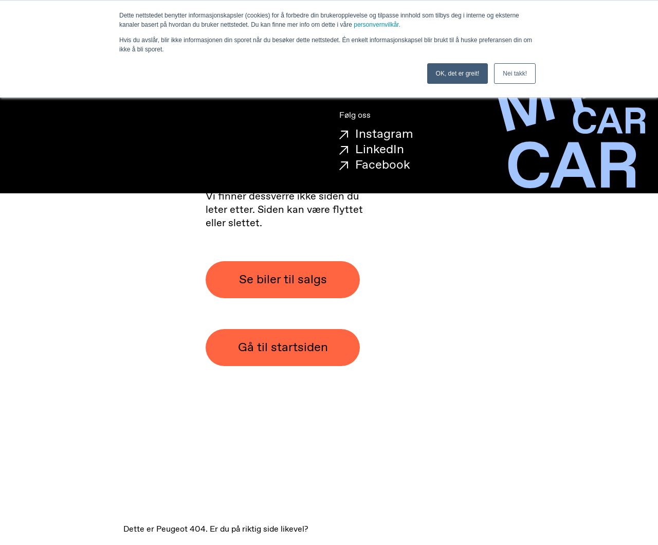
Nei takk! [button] (515, 73)
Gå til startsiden (283, 347)
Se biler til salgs (283, 279)
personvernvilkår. (377, 24)
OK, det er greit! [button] (458, 73)
